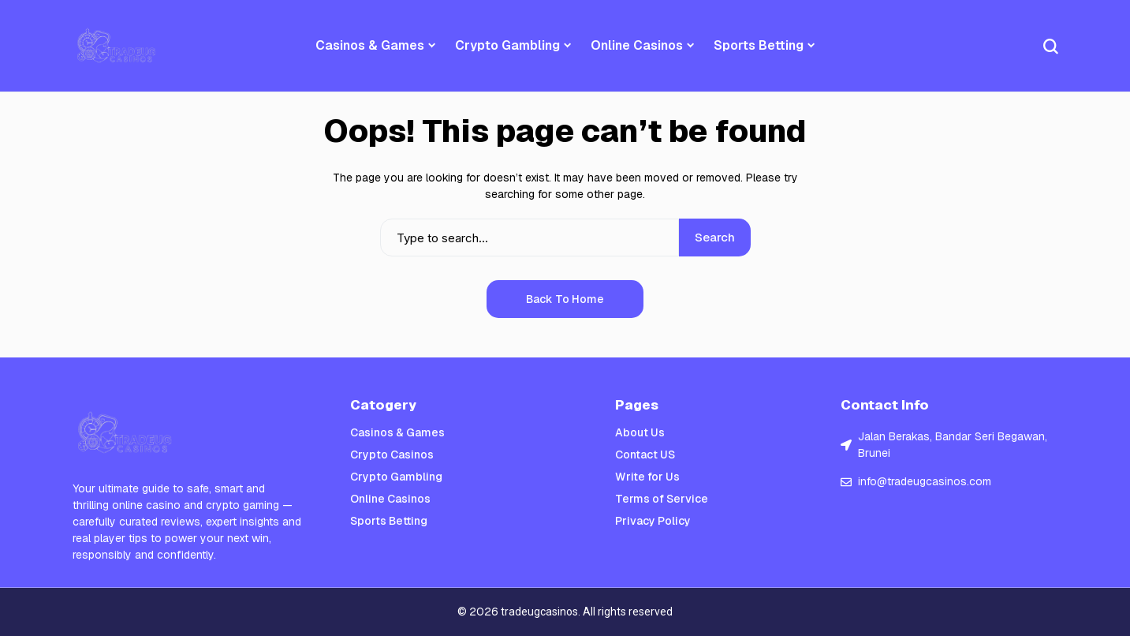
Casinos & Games (397, 432)
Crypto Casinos (392, 454)
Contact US (645, 454)
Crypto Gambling (396, 477)
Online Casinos (390, 499)
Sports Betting (388, 521)
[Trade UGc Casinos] (117, 46)
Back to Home (565, 299)
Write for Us (647, 477)
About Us (640, 432)
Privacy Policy (653, 521)
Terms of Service (661, 499)
